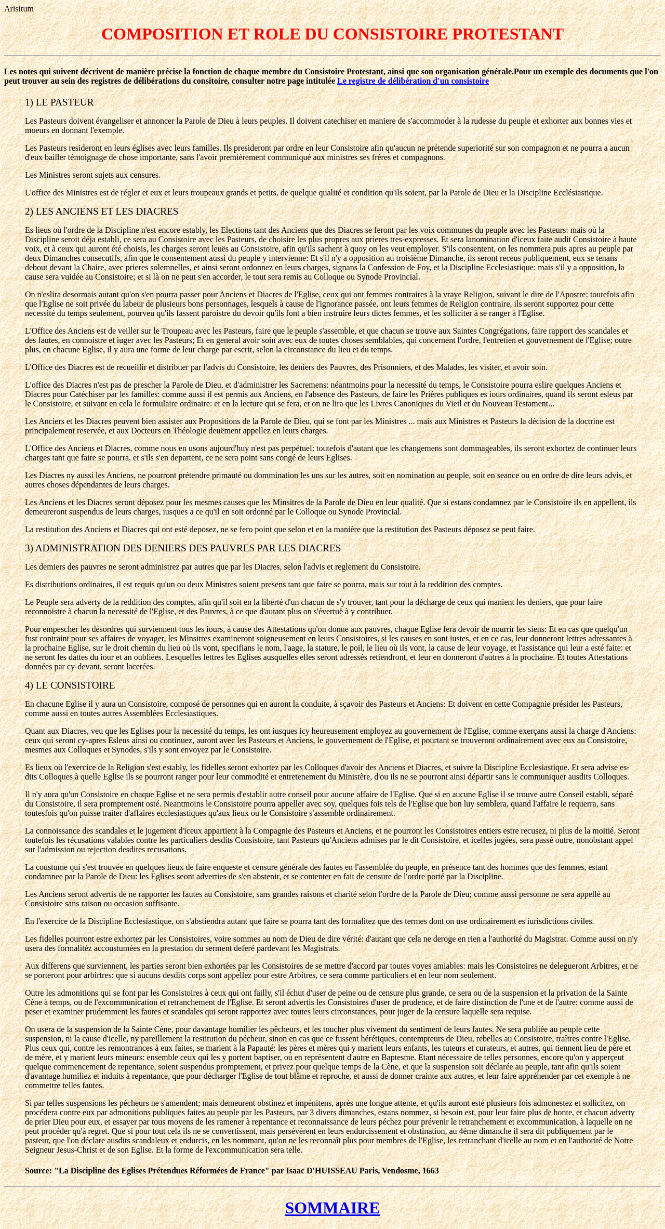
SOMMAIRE (332, 1207)
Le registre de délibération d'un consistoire (413, 80)
